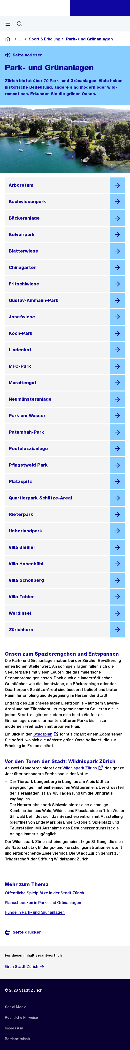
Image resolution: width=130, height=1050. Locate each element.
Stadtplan (46, 734)
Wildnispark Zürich (83, 768)
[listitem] (15, 1007)
